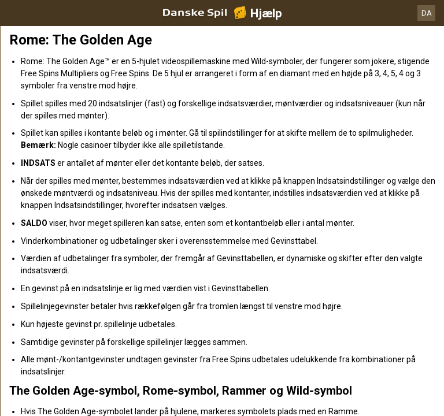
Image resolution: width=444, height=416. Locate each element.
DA (426, 13)
